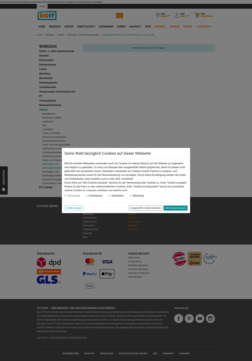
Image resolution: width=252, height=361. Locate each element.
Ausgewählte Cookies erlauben (145, 208)
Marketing (138, 195)
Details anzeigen (74, 208)
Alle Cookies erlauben (175, 208)
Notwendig (74, 195)
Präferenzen (96, 195)
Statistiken (118, 195)
